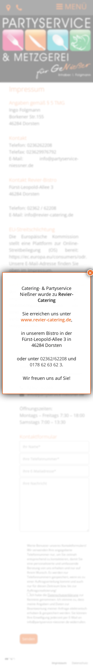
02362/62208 (53, 359)
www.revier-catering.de (46, 320)
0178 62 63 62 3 (46, 365)
